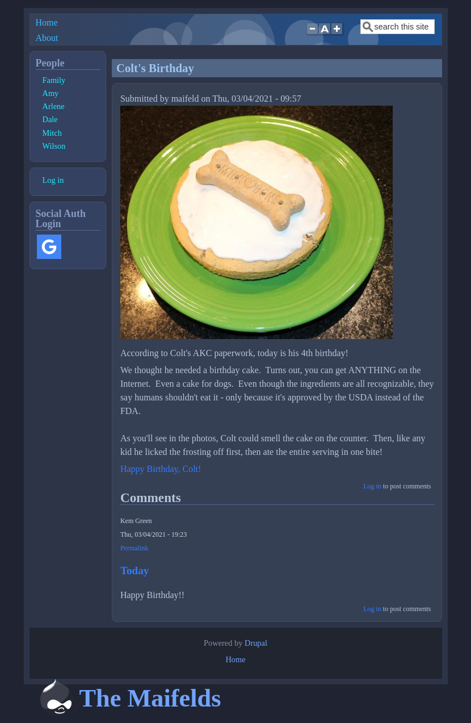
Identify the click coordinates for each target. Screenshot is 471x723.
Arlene (54, 106)
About (47, 38)
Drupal (256, 642)
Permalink (134, 548)
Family (54, 80)
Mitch (52, 132)
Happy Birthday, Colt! (160, 469)
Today (134, 570)
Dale (50, 119)
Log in (372, 486)
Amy (51, 93)
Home (47, 22)
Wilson (54, 146)
